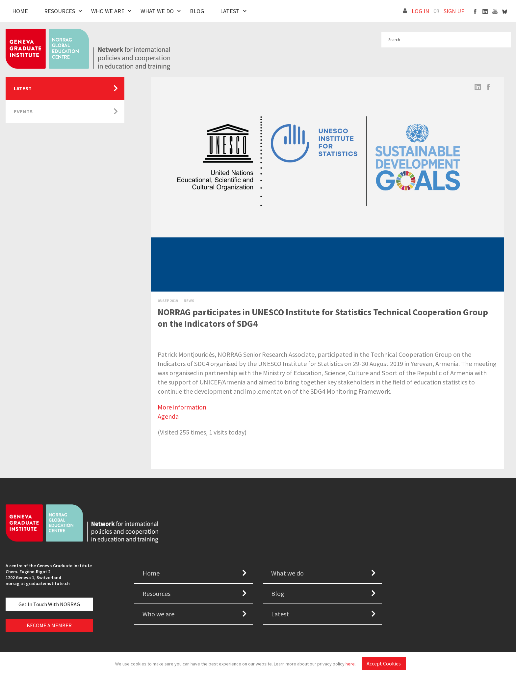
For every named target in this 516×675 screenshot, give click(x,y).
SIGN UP (454, 11)
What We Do (157, 11)
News (189, 300)
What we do (287, 573)
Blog (197, 11)
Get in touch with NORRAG (49, 604)
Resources (59, 11)
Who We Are (107, 11)
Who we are (158, 614)
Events (23, 111)
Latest (230, 11)
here (350, 664)
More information (182, 407)
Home (20, 11)
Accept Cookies (384, 663)
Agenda (168, 416)
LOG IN (420, 11)
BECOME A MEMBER (49, 625)
